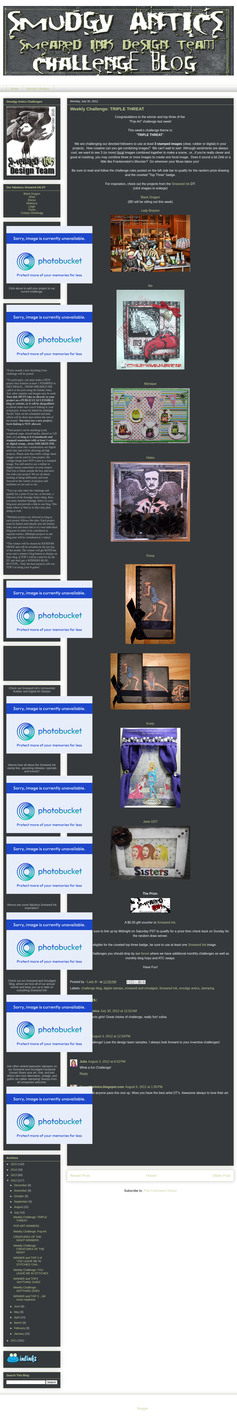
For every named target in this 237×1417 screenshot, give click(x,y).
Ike (150, 285)
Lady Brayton (150, 210)
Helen (150, 457)
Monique (150, 383)
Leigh (31, 206)
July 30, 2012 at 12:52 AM (119, 1011)
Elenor (32, 200)
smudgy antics (189, 988)
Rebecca (31, 203)
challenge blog (91, 988)
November (20, 1190)
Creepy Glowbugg (32, 212)
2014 (14, 1169)
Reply (84, 1073)
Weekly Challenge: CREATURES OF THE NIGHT (28, 1249)
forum (145, 953)
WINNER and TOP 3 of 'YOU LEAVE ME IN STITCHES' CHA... (27, 1261)
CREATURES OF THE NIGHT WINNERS (27, 1238)
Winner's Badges (38, 88)
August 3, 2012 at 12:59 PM (110, 1036)
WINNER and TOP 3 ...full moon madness (29, 1298)
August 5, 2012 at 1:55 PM (143, 1087)
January (19, 1333)
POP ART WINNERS (26, 1225)
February (20, 1328)
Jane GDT (150, 821)
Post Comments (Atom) (160, 1190)
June (17, 1306)
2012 (14, 1180)
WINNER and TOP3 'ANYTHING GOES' (27, 1280)
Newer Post (80, 1175)
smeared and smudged (141, 988)
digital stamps (113, 988)
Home (14, 88)
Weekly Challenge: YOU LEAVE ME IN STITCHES (30, 1271)
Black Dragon (150, 197)
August (18, 1207)
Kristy (150, 723)
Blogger (142, 1408)
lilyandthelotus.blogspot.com (102, 1087)
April (17, 1317)
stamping (207, 988)
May (17, 1312)
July (17, 1212)
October (19, 1196)
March (18, 1322)
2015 (14, 1164)
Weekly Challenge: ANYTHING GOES (26, 1289)
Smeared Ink (181, 184)
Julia (83, 1061)
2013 (14, 1175)
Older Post (222, 1175)
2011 (14, 1340)
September (21, 1201)
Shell (32, 196)
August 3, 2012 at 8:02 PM (106, 1061)
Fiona (150, 555)
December (20, 1185)
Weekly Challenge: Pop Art (29, 1231)
